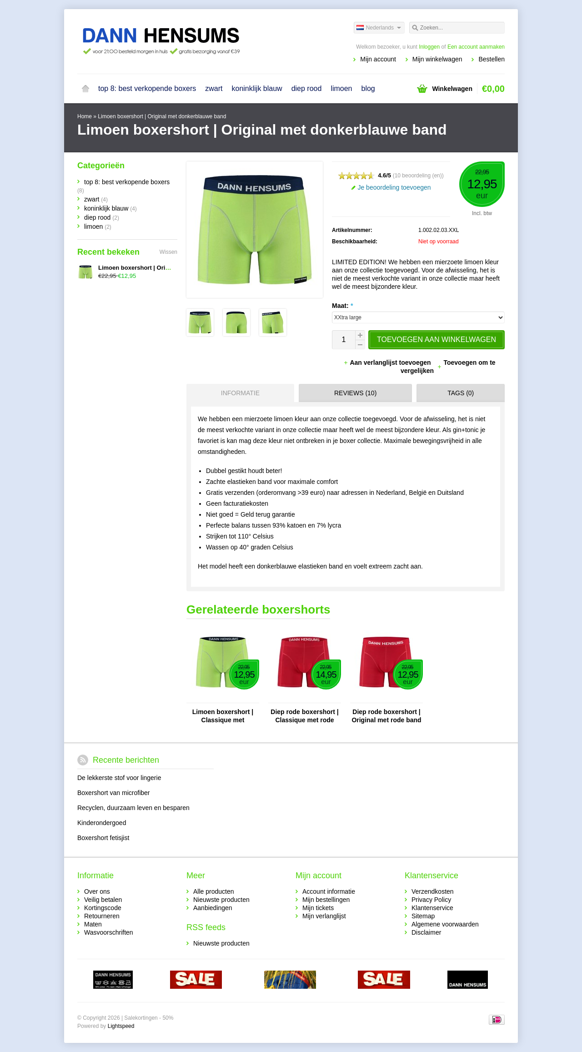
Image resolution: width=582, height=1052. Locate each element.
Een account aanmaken (476, 47)
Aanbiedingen (212, 907)
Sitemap (423, 916)
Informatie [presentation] (240, 393)
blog (368, 88)
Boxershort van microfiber (113, 792)
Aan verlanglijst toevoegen (387, 362)
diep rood (306, 88)
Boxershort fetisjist (103, 837)
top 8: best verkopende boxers (147, 88)
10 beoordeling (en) (418, 175)
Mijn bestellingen (326, 899)
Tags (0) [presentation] (460, 393)
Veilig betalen (103, 899)
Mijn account (378, 59)
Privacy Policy (431, 899)
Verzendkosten (432, 891)
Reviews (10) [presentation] (355, 393)
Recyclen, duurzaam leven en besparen (133, 807)
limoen (341, 88)
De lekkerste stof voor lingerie (119, 777)
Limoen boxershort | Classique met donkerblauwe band (223, 716)
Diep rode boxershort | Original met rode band (386, 716)
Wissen (168, 252)
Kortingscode (102, 907)
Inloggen (429, 47)
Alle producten (213, 891)
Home (85, 88)
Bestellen (491, 59)
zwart (213, 88)
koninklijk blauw (256, 88)
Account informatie (328, 891)
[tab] (238, 393)
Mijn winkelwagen (437, 59)
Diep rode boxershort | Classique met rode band (304, 716)
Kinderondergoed (101, 822)
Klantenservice (432, 907)
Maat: (342, 305)
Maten (93, 924)
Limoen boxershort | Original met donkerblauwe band (162, 116)
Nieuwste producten (221, 899)
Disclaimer (426, 932)
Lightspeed (121, 1026)
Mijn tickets (318, 907)
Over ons (97, 891)
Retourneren (102, 916)
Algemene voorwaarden (445, 924)
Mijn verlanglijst (324, 916)
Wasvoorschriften (108, 932)
